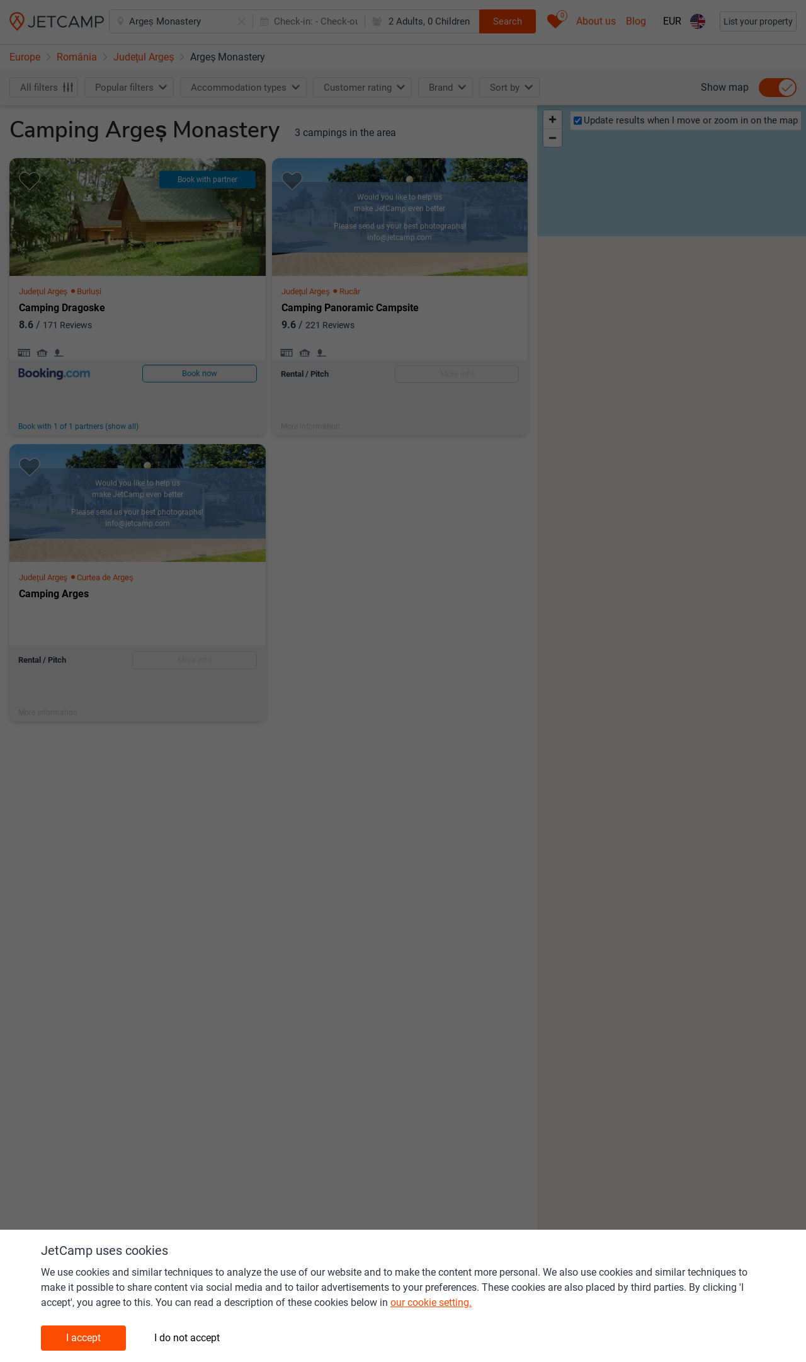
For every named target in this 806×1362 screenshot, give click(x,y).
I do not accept (187, 1338)
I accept (83, 1338)
